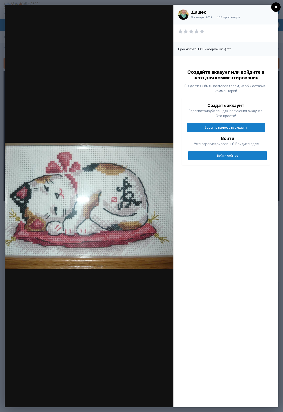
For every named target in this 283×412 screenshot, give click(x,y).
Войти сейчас (227, 155)
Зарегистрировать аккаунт (226, 127)
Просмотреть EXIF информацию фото (204, 49)
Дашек (198, 12)
